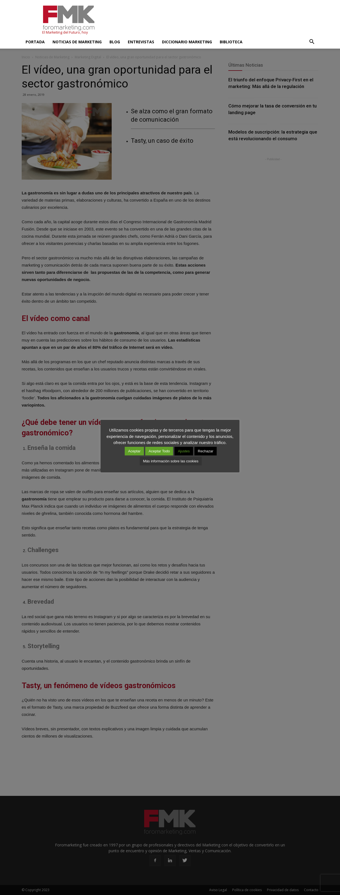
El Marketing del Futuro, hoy (65, 32)
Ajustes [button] (184, 451)
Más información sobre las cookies (170, 461)
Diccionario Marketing (187, 41)
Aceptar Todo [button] (159, 451)
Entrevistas (141, 41)
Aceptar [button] (134, 451)
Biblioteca (231, 41)
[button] (311, 42)
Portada (35, 41)
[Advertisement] (217, 20)
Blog (114, 41)
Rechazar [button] (205, 451)
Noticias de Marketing (77, 41)
